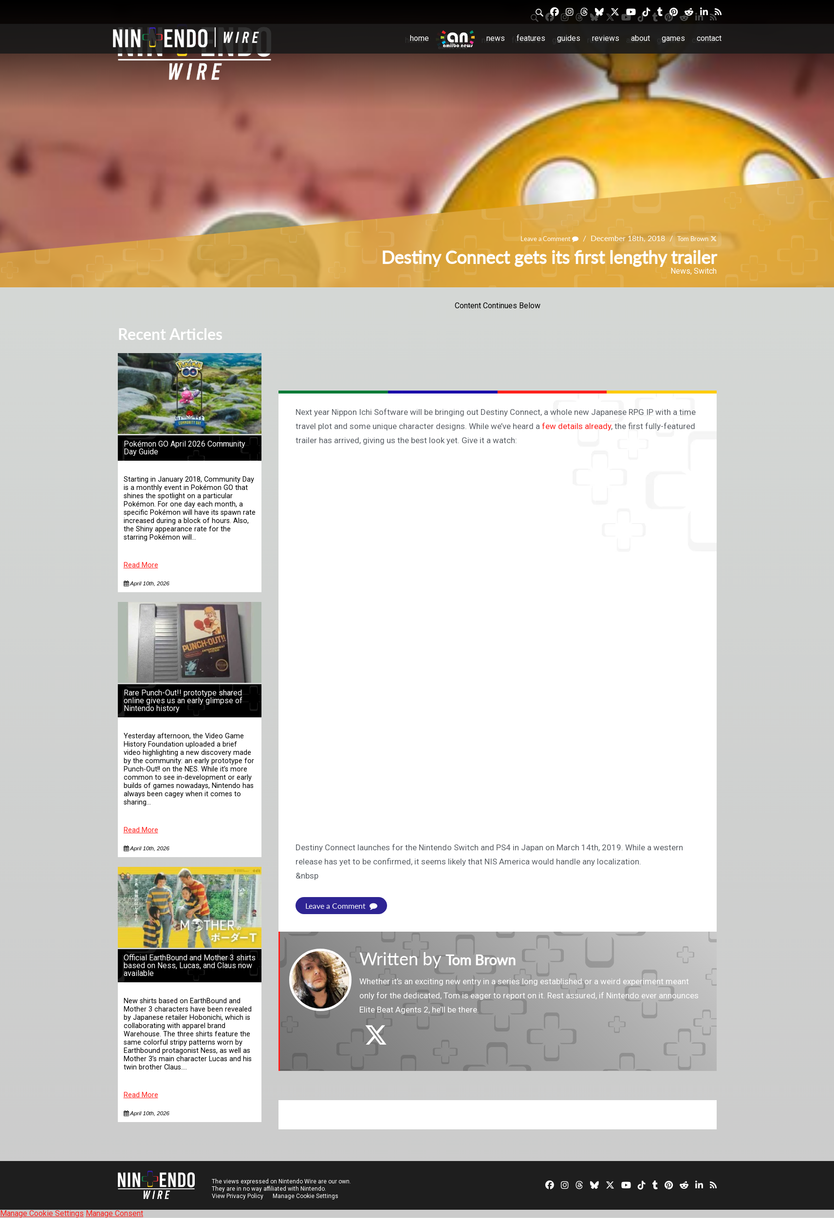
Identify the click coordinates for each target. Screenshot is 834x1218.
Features (531, 38)
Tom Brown (687, 238)
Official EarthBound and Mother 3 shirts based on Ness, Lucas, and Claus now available (190, 965)
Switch (705, 271)
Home (419, 38)
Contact (709, 38)
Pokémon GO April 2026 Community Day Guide (184, 447)
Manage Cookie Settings (307, 1196)
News (495, 38)
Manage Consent (114, 1213)
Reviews (605, 38)
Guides (568, 38)
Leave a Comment (534, 238)
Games (673, 38)
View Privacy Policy (237, 1196)
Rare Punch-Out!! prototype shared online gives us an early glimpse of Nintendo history (183, 700)
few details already (576, 426)
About (640, 38)
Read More (141, 565)
